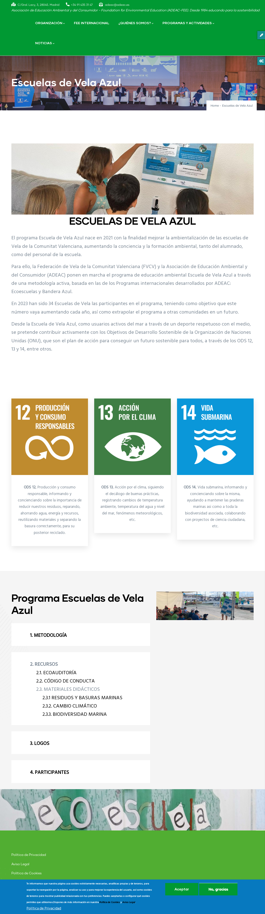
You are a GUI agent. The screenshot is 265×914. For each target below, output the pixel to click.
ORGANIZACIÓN (50, 23)
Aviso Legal (20, 864)
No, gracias (218, 889)
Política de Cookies (26, 873)
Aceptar (182, 889)
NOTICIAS (44, 43)
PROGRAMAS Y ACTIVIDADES (188, 23)
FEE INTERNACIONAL (91, 23)
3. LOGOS (39, 744)
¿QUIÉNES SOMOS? (135, 23)
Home (215, 105)
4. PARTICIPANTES (49, 773)
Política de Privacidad (28, 855)
